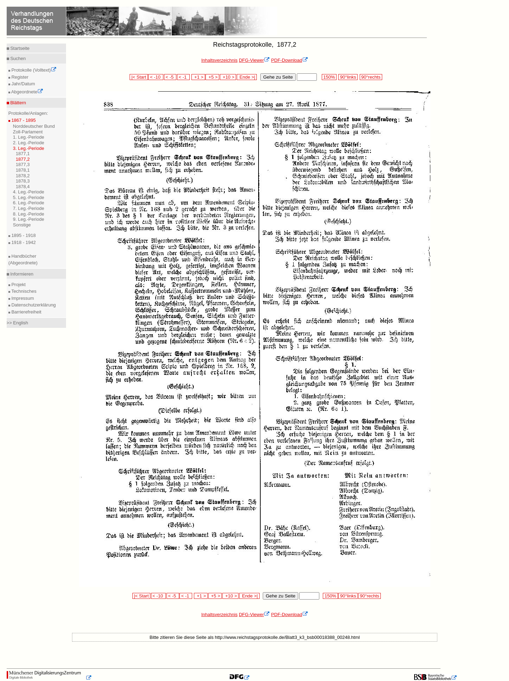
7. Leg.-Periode (28, 208)
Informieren (21, 274)
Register (19, 77)
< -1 (183, 77)
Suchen (17, 58)
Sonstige (22, 224)
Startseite (19, 48)
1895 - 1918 (23, 235)
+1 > (198, 77)
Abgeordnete (26, 91)
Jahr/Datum (22, 83)
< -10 (156, 77)
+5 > (212, 77)
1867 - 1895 (23, 120)
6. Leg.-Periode (28, 202)
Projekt (18, 284)
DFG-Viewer (254, 60)
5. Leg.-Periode (28, 197)
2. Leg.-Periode (28, 142)
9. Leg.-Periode (28, 219)
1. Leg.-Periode (28, 137)
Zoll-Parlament (28, 131)
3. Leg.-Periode (28, 148)
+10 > (228, 77)
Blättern (17, 102)
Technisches (23, 291)
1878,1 (23, 170)
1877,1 (23, 153)
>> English (17, 322)
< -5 (170, 77)
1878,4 (23, 186)
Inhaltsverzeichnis (219, 60)
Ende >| (247, 77)
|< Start (138, 77)
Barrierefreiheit (25, 312)
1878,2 (23, 175)
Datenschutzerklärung (33, 305)
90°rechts (371, 77)
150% (329, 77)
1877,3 (23, 164)
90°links (348, 77)
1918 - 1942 (23, 242)
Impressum (22, 298)
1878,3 (23, 181)
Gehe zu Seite (278, 77)
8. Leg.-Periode (28, 214)
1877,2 (23, 159)
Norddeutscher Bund (34, 126)
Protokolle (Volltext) (33, 70)
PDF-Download (289, 60)
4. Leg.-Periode (28, 191)
